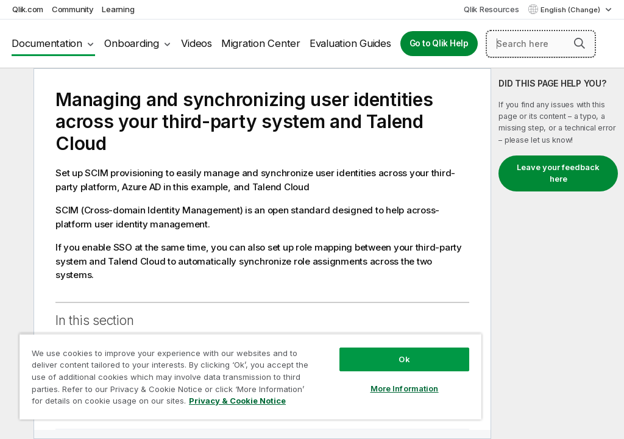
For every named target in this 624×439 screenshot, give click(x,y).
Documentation (47, 43)
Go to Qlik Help (439, 43)
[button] (579, 43)
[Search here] (541, 44)
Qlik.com (27, 9)
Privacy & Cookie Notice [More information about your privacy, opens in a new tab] (237, 400)
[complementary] (557, 253)
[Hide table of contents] (15, 87)
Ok (404, 359)
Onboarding (131, 43)
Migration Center (260, 43)
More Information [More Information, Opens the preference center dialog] (404, 388)
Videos (196, 43)
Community (73, 9)
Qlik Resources (491, 9)
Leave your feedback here (558, 173)
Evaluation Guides (350, 43)
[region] (250, 376)
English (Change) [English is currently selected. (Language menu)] (571, 9)
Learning (118, 9)
